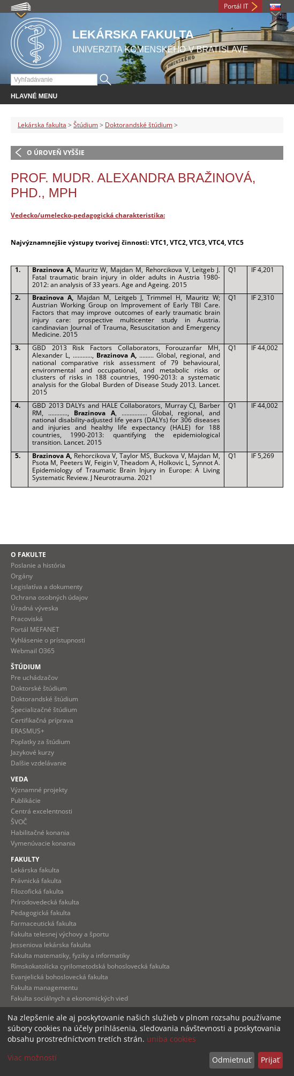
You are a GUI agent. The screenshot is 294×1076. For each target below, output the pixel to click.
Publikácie (26, 800)
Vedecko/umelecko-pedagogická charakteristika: (88, 215)
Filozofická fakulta (37, 891)
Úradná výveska (34, 608)
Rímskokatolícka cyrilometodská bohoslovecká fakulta (90, 966)
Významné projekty (39, 789)
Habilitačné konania (40, 832)
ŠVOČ (19, 821)
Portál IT (236, 6)
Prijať (270, 1060)
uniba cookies (171, 1039)
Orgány (22, 575)
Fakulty (25, 859)
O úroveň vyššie (56, 152)
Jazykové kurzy (32, 752)
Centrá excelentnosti (41, 811)
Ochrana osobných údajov (49, 597)
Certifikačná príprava (42, 720)
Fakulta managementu (44, 987)
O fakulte (28, 554)
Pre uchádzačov (34, 677)
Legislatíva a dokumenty (46, 586)
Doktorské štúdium (39, 688)
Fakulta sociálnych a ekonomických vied (69, 998)
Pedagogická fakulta (41, 912)
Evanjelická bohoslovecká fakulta (59, 976)
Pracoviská (27, 618)
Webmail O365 (33, 650)
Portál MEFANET (35, 629)
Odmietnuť (231, 1060)
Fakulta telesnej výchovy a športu (60, 934)
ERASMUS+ (27, 731)
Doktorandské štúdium (138, 124)
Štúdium (85, 124)
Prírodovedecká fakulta (45, 902)
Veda (19, 779)
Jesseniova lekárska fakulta (51, 944)
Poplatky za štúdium (40, 741)
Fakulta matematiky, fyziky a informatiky (70, 955)
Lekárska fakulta (42, 124)
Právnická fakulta (36, 880)
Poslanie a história (38, 565)
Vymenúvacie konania (43, 843)
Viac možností (32, 1057)
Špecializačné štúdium (44, 709)
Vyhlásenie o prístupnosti (48, 640)
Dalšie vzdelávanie (38, 763)
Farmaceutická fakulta (44, 923)
